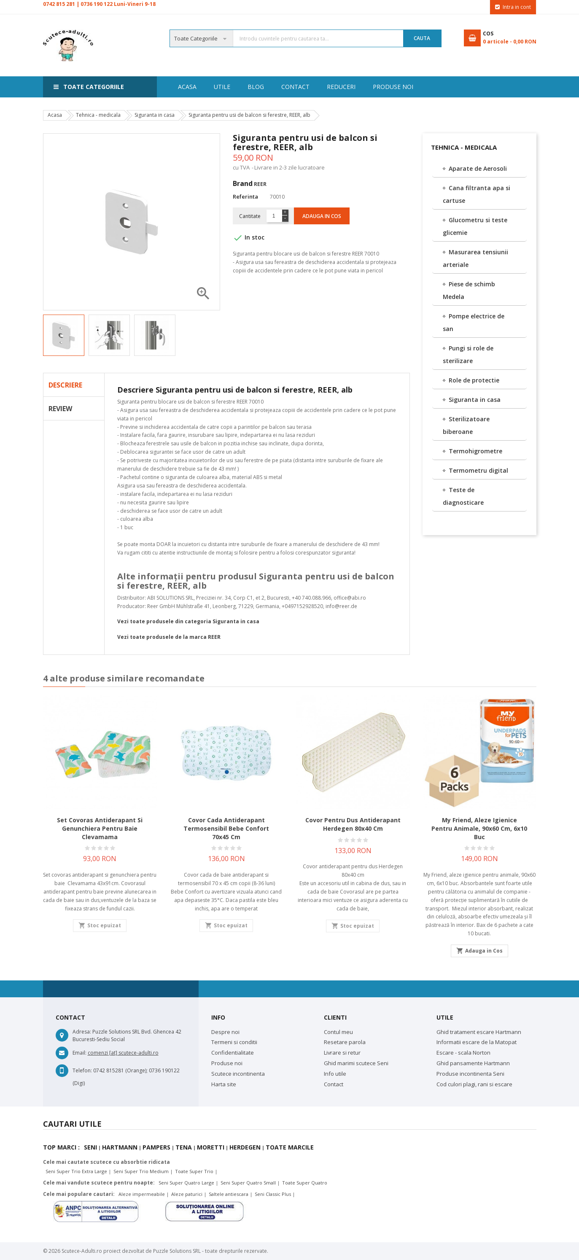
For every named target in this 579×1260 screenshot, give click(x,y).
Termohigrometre (475, 451)
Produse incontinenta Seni (470, 1073)
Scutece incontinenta (238, 1073)
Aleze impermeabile (141, 1194)
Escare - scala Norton (463, 1052)
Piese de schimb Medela (469, 290)
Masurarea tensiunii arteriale (475, 258)
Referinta (245, 196)
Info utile (335, 1073)
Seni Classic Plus (273, 1194)
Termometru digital (478, 470)
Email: (79, 1052)
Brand (243, 183)
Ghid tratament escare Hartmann (478, 1032)
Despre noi (225, 1032)
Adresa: (82, 1031)
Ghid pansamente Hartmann (473, 1063)
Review (60, 408)
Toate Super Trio (194, 1171)
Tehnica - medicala (464, 147)
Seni (90, 1147)
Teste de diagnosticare (463, 496)
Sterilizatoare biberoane (466, 425)
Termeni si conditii (234, 1042)
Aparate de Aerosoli (478, 168)
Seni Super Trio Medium (141, 1171)
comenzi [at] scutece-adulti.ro (123, 1052)
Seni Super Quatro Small (248, 1182)
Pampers (156, 1147)
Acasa (187, 87)
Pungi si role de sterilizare (468, 354)
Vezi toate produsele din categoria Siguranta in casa (188, 621)
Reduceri (287, 87)
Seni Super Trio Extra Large (76, 1171)
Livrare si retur (342, 1052)
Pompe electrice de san (473, 322)
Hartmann (119, 1147)
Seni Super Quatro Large (186, 1182)
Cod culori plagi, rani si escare (474, 1084)
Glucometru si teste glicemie (475, 226)
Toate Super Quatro (304, 1182)
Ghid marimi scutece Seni (356, 1063)
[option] (63, 335)
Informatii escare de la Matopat (476, 1042)
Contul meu (338, 1032)
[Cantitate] (274, 216)
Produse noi (234, 87)
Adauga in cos (321, 216)
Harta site (223, 1084)
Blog (375, 87)
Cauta (422, 38)
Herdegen (245, 1147)
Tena (183, 1147)
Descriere (65, 385)
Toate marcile (290, 1147)
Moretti (210, 1147)
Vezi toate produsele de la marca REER (169, 637)
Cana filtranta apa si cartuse (476, 194)
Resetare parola (345, 1042)
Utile (410, 87)
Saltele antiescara (228, 1194)
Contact (334, 87)
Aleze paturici (186, 1194)
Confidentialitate (232, 1052)
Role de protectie (474, 380)
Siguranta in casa (475, 400)
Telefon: (82, 1070)
